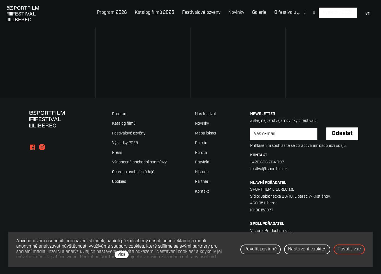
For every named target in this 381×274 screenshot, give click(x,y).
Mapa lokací (205, 133)
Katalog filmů (124, 124)
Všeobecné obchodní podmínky (139, 163)
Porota (201, 153)
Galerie (201, 143)
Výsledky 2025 (125, 143)
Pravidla (202, 163)
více (122, 255)
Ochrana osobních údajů (133, 172)
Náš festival (205, 114)
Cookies (119, 182)
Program (119, 114)
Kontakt (202, 191)
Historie (202, 172)
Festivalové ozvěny (128, 133)
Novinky (202, 124)
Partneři (202, 182)
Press (117, 153)
